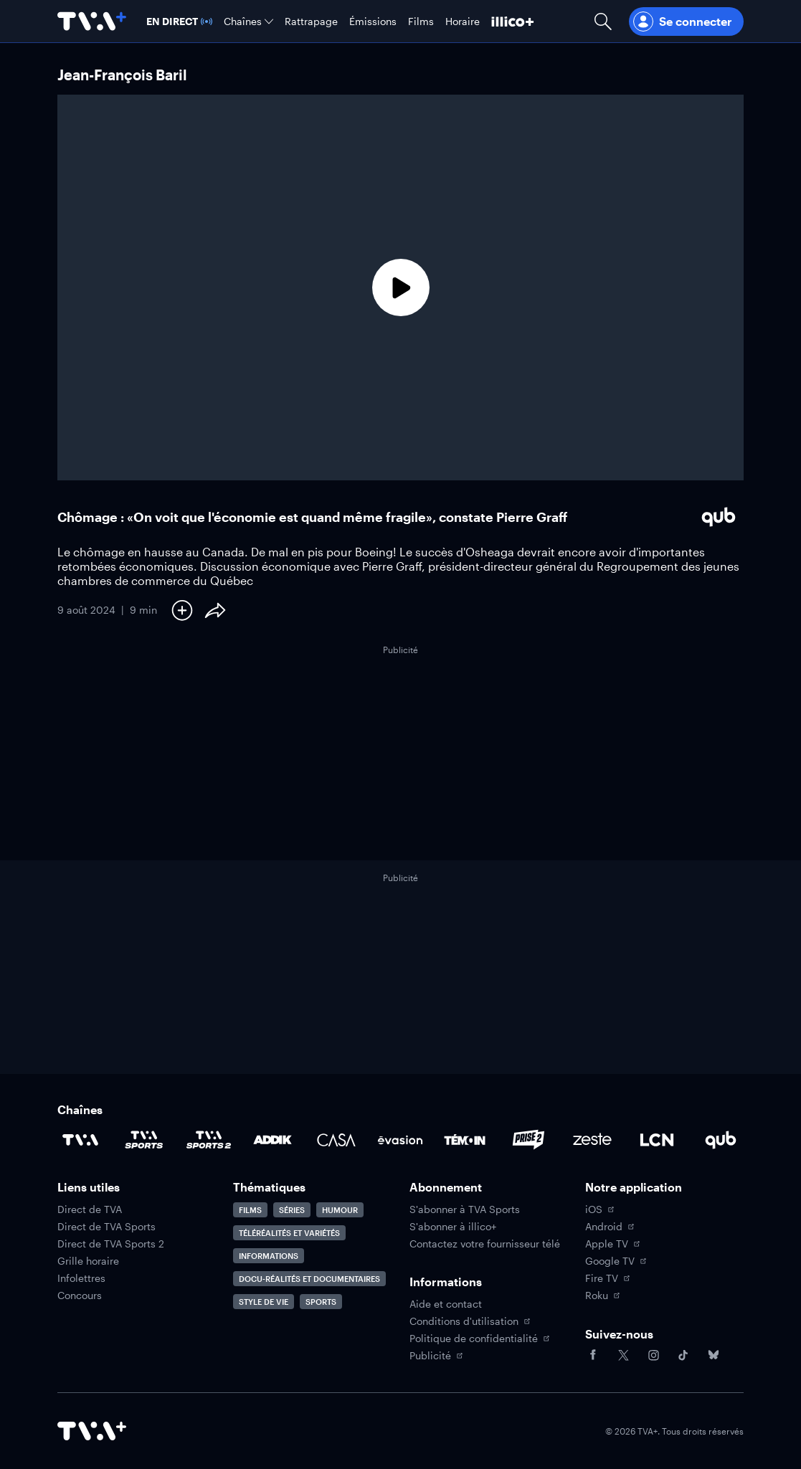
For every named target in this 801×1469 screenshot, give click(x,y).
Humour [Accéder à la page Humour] (340, 1209)
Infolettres (81, 1278)
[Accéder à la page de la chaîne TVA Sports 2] (209, 1140)
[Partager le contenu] (215, 610)
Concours (79, 1295)
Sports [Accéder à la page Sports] (320, 1301)
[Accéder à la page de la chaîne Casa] (336, 1140)
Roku (602, 1295)
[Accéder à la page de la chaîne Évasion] (400, 1140)
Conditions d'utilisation (469, 1321)
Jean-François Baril (122, 74)
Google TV (615, 1261)
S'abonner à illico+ (452, 1226)
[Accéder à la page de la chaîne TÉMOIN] (465, 1140)
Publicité (436, 1355)
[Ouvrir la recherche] (603, 21)
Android (609, 1226)
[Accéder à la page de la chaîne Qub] (721, 1140)
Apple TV (612, 1244)
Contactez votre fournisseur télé (484, 1244)
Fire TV (607, 1278)
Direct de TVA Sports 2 (110, 1244)
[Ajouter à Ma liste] (182, 610)
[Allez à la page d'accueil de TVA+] (91, 21)
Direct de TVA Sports (106, 1226)
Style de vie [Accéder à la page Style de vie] (263, 1301)
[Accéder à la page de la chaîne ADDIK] (272, 1140)
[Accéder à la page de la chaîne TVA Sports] (144, 1140)
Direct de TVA (89, 1209)
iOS (599, 1209)
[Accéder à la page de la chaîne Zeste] (592, 1140)
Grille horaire (88, 1261)
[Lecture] (400, 287)
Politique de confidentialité (479, 1338)
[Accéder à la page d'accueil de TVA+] (91, 1431)
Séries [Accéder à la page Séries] (292, 1209)
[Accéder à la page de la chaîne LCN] (657, 1140)
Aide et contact (445, 1304)
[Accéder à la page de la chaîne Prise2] (528, 1140)
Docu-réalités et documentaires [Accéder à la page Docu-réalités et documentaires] (309, 1278)
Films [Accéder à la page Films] (250, 1209)
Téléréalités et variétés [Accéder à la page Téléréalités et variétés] (289, 1232)
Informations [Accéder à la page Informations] (268, 1255)
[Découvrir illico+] (512, 21)
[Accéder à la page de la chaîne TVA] (80, 1140)
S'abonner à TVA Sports (464, 1209)
